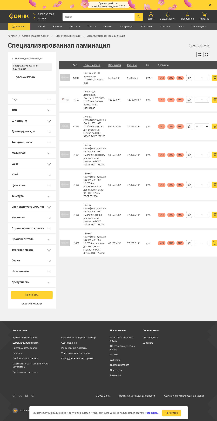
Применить (31, 294)
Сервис (108, 26)
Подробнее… (152, 412)
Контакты (165, 26)
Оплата (92, 26)
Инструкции (126, 26)
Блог (181, 26)
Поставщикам (199, 26)
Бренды (57, 26)
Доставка (75, 26)
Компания (147, 26)
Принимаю (172, 412)
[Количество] (202, 78)
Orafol (41, 26)
